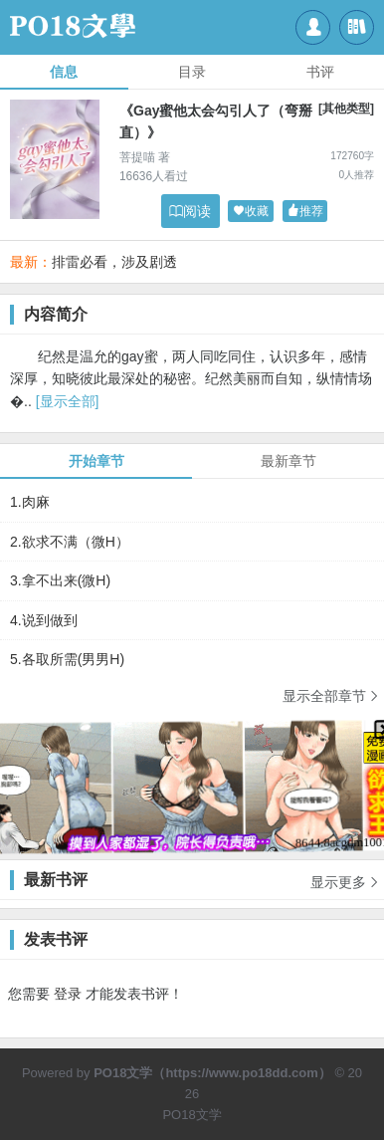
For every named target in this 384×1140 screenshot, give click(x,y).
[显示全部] (67, 401)
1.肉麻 (30, 502)
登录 (68, 994)
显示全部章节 (331, 695)
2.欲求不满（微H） (69, 542)
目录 (192, 72)
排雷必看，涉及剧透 (114, 262)
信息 (64, 72)
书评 (320, 72)
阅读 (190, 211)
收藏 (251, 211)
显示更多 (345, 875)
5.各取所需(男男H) (67, 659)
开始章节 (96, 461)
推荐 (305, 211)
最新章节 (288, 461)
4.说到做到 (44, 620)
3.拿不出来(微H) (60, 580)
